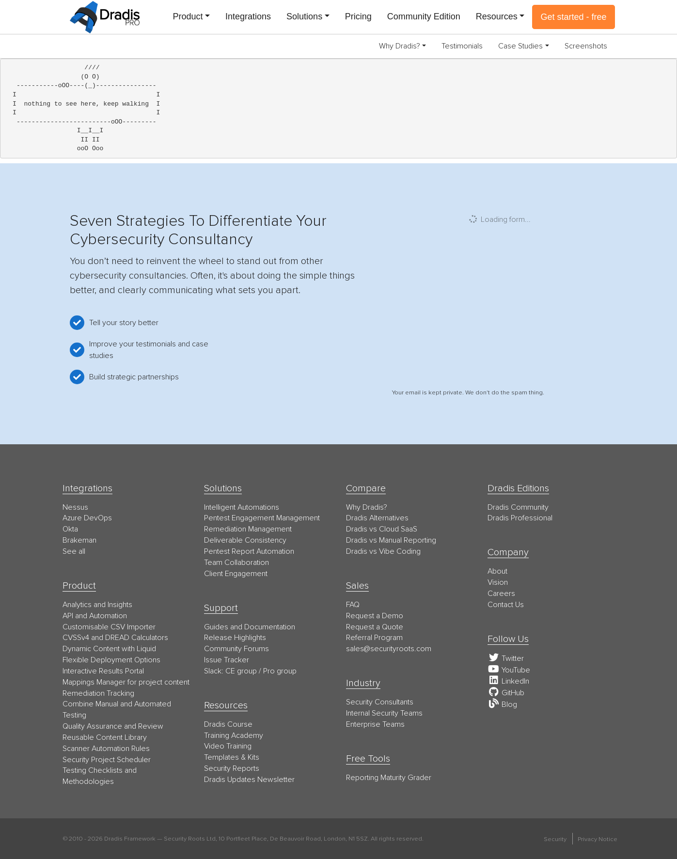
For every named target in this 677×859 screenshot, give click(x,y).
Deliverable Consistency (245, 540)
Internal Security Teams (384, 713)
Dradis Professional (520, 518)
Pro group (280, 671)
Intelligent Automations (241, 507)
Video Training (228, 746)
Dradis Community (518, 507)
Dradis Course (228, 724)
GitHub (506, 693)
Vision (498, 582)
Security (555, 839)
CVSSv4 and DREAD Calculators (115, 637)
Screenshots (586, 46)
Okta (70, 529)
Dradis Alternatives (377, 518)
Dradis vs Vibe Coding (383, 551)
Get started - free (573, 17)
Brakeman (79, 540)
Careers (501, 593)
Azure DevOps (87, 518)
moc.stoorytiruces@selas (388, 649)
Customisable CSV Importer (109, 627)
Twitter (506, 658)
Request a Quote (374, 627)
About (497, 571)
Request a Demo (374, 616)
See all (74, 551)
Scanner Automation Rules (106, 748)
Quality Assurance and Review (113, 726)
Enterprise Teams (375, 724)
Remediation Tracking (98, 693)
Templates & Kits (231, 757)
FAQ (353, 604)
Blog (502, 704)
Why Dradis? (366, 507)
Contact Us (506, 604)
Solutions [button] (304, 16)
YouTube (509, 670)
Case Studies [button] (520, 46)
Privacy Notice (597, 839)
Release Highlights (235, 637)
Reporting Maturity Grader (388, 777)
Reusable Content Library (105, 737)
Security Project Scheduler (107, 760)
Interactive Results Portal (103, 671)
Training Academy (233, 735)
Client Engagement (236, 573)
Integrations (248, 16)
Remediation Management (248, 529)
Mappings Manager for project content (126, 682)
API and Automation (95, 616)
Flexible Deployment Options (111, 660)
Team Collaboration (236, 562)
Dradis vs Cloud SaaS (381, 529)
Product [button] (188, 16)
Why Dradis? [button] (399, 46)
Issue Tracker (226, 660)
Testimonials (462, 46)
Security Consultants (379, 702)
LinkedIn (508, 681)
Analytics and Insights (97, 604)
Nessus (75, 507)
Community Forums (236, 649)
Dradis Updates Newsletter (249, 779)
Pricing (358, 16)
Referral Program (374, 637)
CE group (241, 671)
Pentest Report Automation (249, 551)
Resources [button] (497, 16)
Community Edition (423, 16)
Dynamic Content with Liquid (109, 649)
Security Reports (231, 768)
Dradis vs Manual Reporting (391, 540)
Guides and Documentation (249, 627)
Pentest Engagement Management (262, 518)
